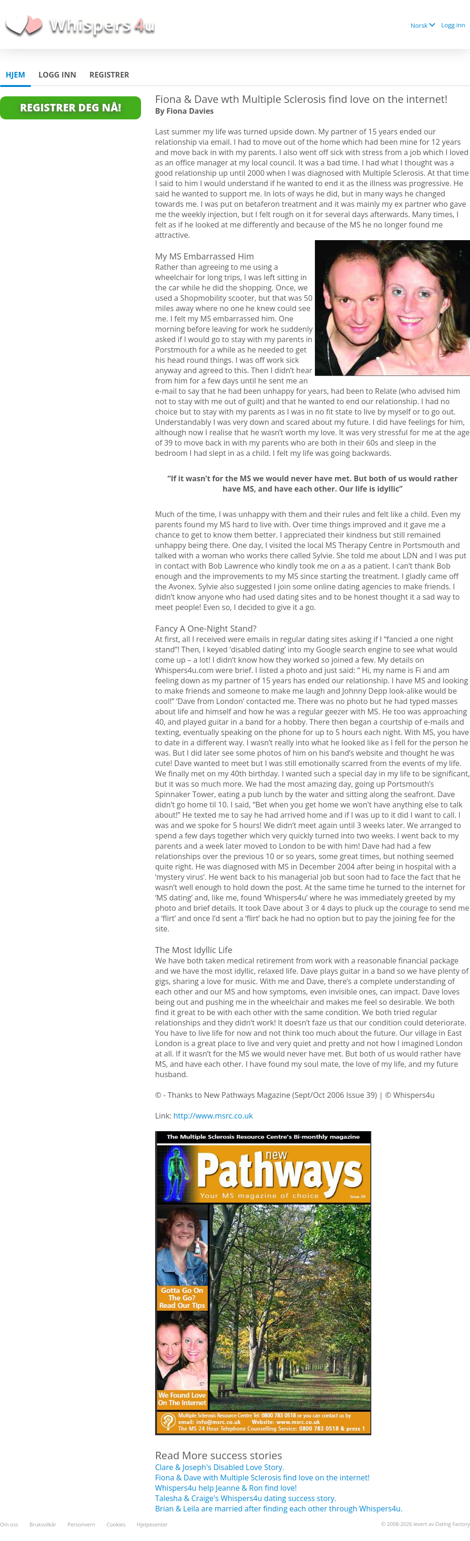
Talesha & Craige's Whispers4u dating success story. (246, 1498)
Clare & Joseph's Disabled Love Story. (219, 1467)
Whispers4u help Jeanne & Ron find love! (226, 1488)
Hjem (15, 75)
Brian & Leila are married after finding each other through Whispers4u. (279, 1508)
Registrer (109, 75)
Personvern (81, 1524)
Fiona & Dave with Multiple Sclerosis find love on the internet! (262, 1477)
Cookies (116, 1524)
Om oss (9, 1524)
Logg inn (453, 25)
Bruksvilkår (43, 1524)
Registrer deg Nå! (70, 107)
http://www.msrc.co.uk (213, 1116)
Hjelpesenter (152, 1524)
